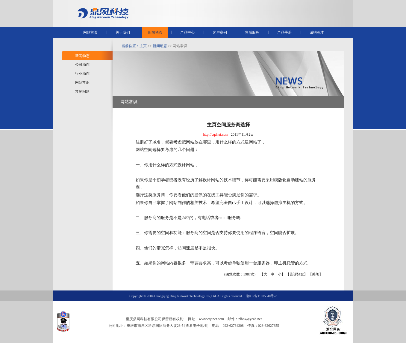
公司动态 (82, 64)
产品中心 (187, 32)
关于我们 (123, 32)
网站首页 (90, 32)
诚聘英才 (317, 32)
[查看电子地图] (196, 325)
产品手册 (284, 32)
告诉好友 (297, 274)
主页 (143, 46)
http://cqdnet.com (215, 134)
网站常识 (82, 82)
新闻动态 (155, 32)
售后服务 (252, 32)
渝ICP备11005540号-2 (261, 296)
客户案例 (220, 32)
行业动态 (82, 73)
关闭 (315, 274)
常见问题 (82, 91)
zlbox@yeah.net (250, 319)
